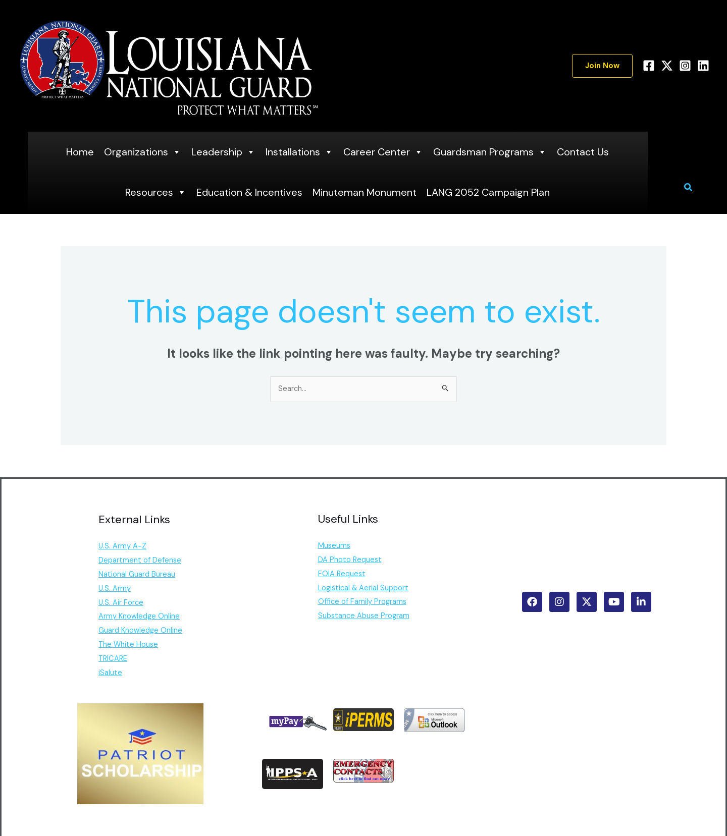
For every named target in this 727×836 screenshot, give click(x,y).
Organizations (142, 152)
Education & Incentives (249, 192)
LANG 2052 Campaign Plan (488, 192)
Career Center (383, 152)
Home (80, 151)
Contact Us (583, 151)
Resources (155, 192)
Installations (299, 152)
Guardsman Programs (490, 152)
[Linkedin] (703, 66)
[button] (602, 66)
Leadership (223, 152)
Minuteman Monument (365, 192)
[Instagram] (685, 66)
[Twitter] (667, 66)
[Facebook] (649, 66)
